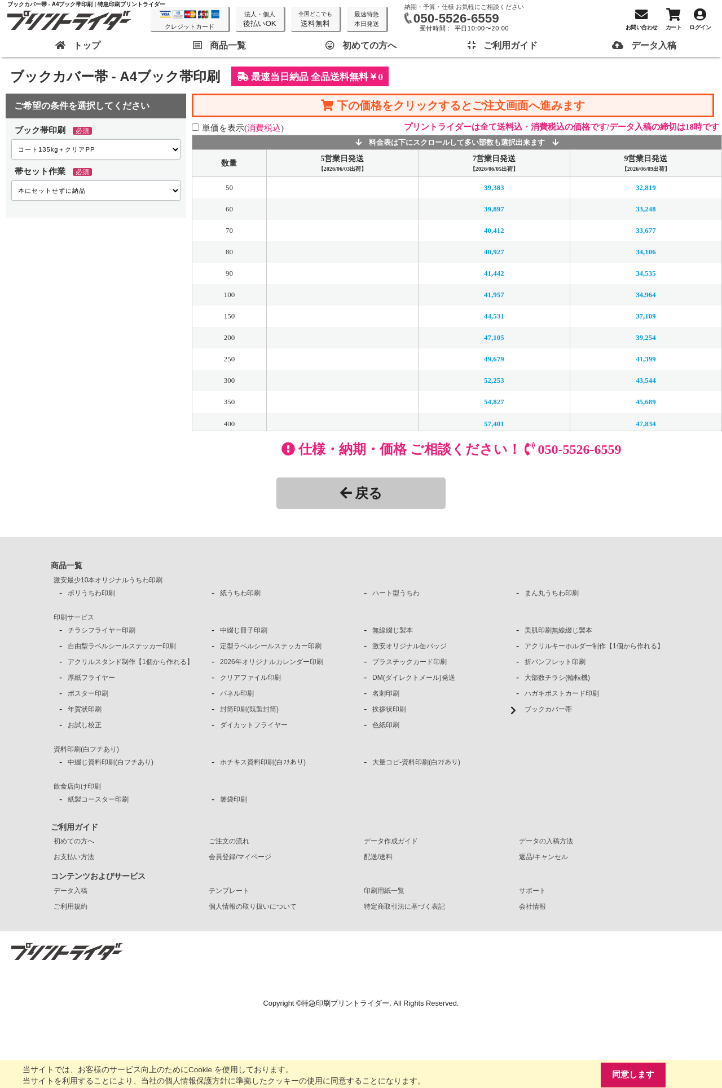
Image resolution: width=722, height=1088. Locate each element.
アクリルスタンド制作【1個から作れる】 (130, 662)
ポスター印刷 (88, 693)
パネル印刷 (237, 693)
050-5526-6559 (456, 18)
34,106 (646, 251)
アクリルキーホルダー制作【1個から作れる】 (594, 646)
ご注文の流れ (229, 841)
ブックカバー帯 (548, 709)
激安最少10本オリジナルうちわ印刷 (108, 580)
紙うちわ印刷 (240, 593)
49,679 (494, 358)
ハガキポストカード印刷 (562, 693)
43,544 (646, 380)
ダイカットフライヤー (254, 725)
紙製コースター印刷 (98, 799)
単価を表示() (243, 127)
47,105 (494, 337)
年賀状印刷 (85, 709)
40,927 (494, 251)
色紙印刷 (385, 725)
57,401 (494, 423)
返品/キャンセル (543, 857)
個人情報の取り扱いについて (253, 906)
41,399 (646, 358)
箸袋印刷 (233, 799)
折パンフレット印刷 (555, 662)
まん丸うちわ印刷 (552, 593)
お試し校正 (85, 725)
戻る (361, 493)
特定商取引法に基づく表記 (404, 906)
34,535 (646, 273)
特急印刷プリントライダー (345, 1003)
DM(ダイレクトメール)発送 (413, 678)
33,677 (646, 230)
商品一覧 (66, 565)
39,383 (494, 187)
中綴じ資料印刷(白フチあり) (110, 762)
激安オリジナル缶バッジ (409, 646)
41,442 (494, 273)
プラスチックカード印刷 (409, 662)
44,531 (494, 316)
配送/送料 (378, 857)
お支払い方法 (74, 857)
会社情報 (532, 906)
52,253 (494, 380)
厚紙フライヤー (91, 678)
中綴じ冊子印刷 (243, 630)
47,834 (646, 423)
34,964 (646, 294)
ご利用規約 (70, 906)
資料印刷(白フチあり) (86, 749)
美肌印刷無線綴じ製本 (558, 630)
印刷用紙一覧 (384, 891)
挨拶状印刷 (389, 709)
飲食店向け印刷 (77, 786)
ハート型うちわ (396, 593)
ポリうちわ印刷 (91, 593)
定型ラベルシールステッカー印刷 (271, 646)
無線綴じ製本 (392, 630)
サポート (532, 891)
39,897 (494, 209)
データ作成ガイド (391, 841)
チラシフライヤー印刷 (101, 630)
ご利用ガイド (74, 827)
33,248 (646, 209)
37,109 (646, 316)
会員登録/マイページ (240, 857)
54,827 (494, 401)
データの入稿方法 (546, 841)
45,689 (646, 401)
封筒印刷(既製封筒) (249, 709)
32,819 (646, 187)
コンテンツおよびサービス (98, 876)
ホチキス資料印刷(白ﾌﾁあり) (263, 762)
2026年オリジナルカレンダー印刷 (271, 662)
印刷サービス (74, 617)
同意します (633, 1075)
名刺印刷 (385, 693)
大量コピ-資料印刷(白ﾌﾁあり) (416, 762)
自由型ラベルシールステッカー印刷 (122, 646)
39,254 (646, 337)
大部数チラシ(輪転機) (557, 678)
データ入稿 (70, 891)
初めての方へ (74, 841)
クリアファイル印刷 (250, 678)
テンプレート (229, 891)
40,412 (494, 230)
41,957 (494, 294)
